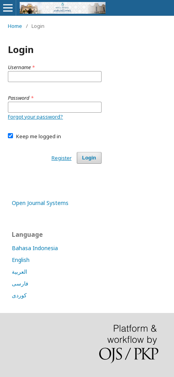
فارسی (20, 283)
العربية (19, 271)
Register (62, 157)
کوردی (19, 295)
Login (89, 158)
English (21, 260)
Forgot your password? (35, 116)
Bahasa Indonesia (35, 248)
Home (15, 25)
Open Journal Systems (40, 203)
